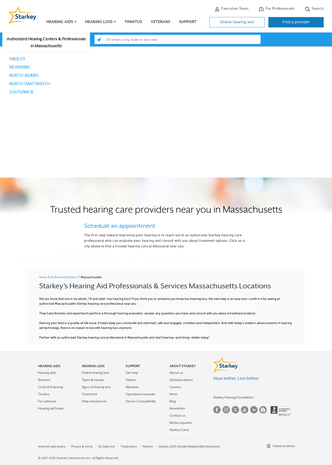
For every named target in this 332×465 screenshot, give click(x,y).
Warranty (132, 387)
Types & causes (93, 380)
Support (188, 22)
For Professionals (276, 9)
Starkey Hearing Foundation (233, 397)
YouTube (244, 409)
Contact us (177, 415)
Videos (131, 380)
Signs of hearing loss (96, 387)
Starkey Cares (179, 430)
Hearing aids (47, 372)
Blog (172, 401)
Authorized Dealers (64, 277)
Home (43, 277)
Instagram (226, 409)
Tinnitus (133, 22)
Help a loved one (94, 401)
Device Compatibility (141, 401)
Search (314, 9)
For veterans (47, 401)
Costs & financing (50, 387)
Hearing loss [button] (99, 22)
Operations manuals (140, 394)
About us (176, 372)
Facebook (217, 409)
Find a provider (296, 22)
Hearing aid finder (51, 408)
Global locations (181, 380)
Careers (175, 387)
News (173, 394)
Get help (132, 372)
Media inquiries (180, 422)
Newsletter (177, 408)
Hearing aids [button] (60, 22)
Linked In (254, 409)
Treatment (89, 394)
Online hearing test (237, 22)
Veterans (161, 22)
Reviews (44, 380)
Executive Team (231, 9)
